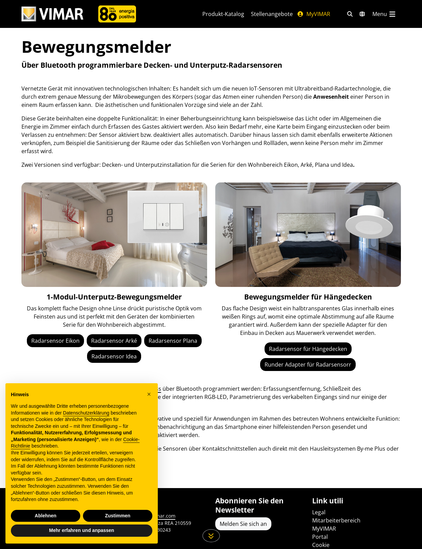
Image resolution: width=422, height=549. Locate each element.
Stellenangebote (272, 14)
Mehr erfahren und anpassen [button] (81, 530)
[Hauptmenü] (384, 14)
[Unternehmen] (117, 13)
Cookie (321, 545)
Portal (320, 536)
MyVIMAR (313, 14)
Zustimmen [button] (118, 515)
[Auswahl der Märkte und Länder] (362, 14)
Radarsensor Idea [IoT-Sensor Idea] (114, 356)
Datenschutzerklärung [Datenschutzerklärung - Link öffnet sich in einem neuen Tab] (86, 413)
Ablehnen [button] (45, 515)
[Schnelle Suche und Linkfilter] (350, 14)
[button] (149, 394)
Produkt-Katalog (223, 14)
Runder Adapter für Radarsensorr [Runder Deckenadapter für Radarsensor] (308, 364)
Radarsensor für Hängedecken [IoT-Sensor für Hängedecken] (308, 349)
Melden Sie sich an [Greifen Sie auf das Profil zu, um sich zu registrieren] (243, 524)
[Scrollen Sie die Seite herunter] (211, 535)
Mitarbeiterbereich (336, 520)
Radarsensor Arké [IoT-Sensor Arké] (114, 340)
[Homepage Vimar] (52, 14)
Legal (318, 512)
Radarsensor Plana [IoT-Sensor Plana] (173, 340)
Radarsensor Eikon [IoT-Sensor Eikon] (55, 340)
